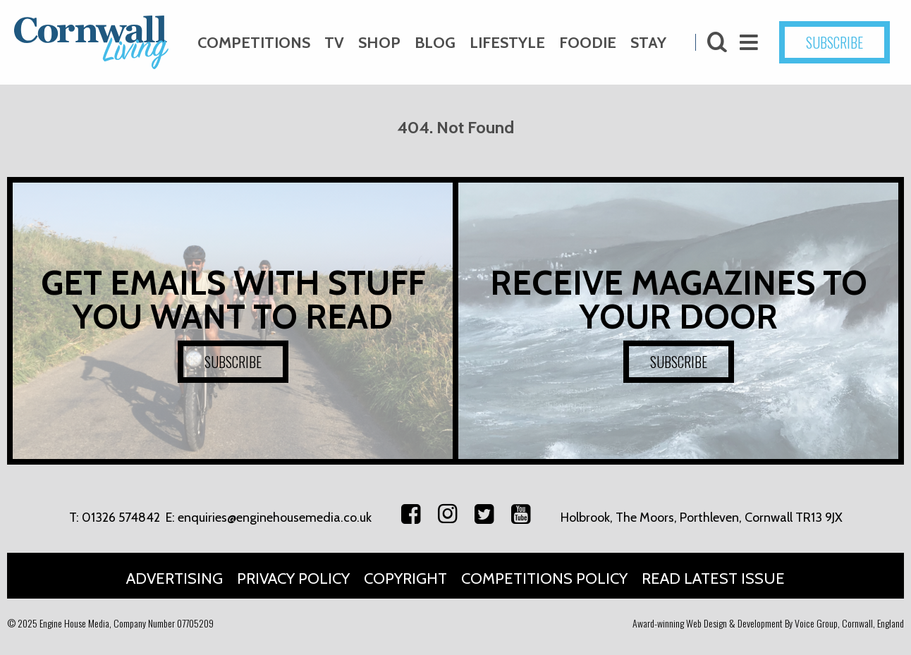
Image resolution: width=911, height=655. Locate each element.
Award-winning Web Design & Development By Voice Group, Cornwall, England (768, 623)
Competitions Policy (544, 578)
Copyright (405, 578)
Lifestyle (507, 42)
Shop (379, 42)
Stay (648, 42)
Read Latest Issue (713, 578)
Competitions (253, 42)
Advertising (174, 578)
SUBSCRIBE (834, 42)
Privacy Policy (293, 578)
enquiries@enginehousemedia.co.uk (275, 517)
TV (334, 42)
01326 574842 (121, 517)
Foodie (587, 42)
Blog (435, 42)
